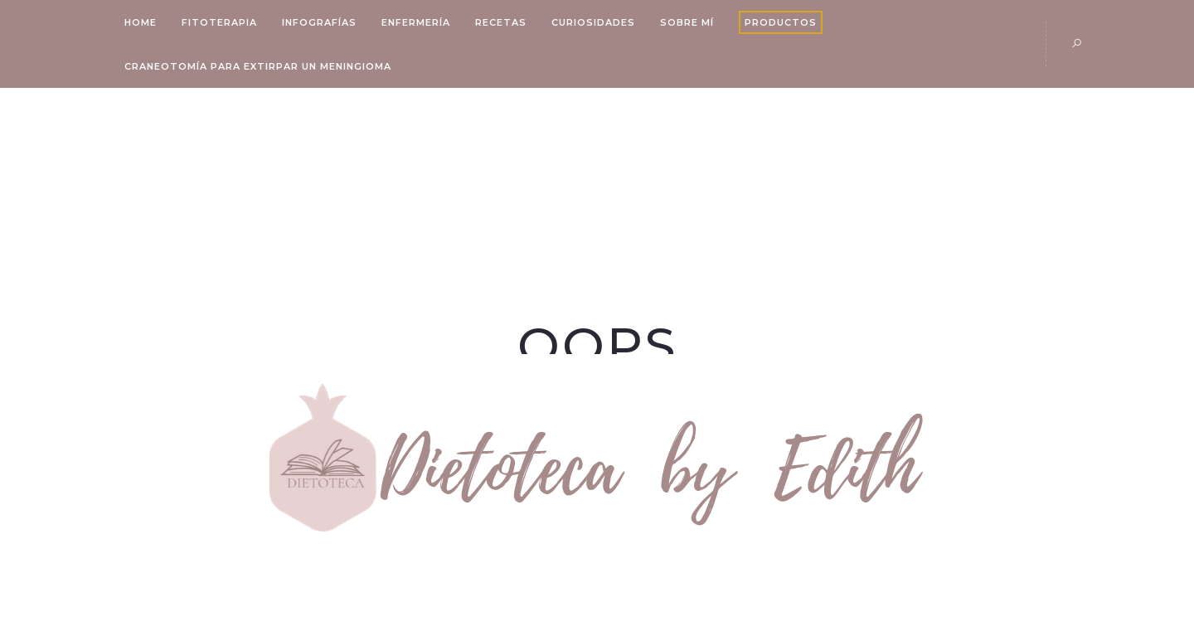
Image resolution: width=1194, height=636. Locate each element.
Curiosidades (593, 22)
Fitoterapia (219, 22)
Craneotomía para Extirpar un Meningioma (257, 66)
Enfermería (415, 22)
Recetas (501, 22)
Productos (781, 22)
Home (140, 22)
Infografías (319, 22)
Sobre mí (687, 22)
